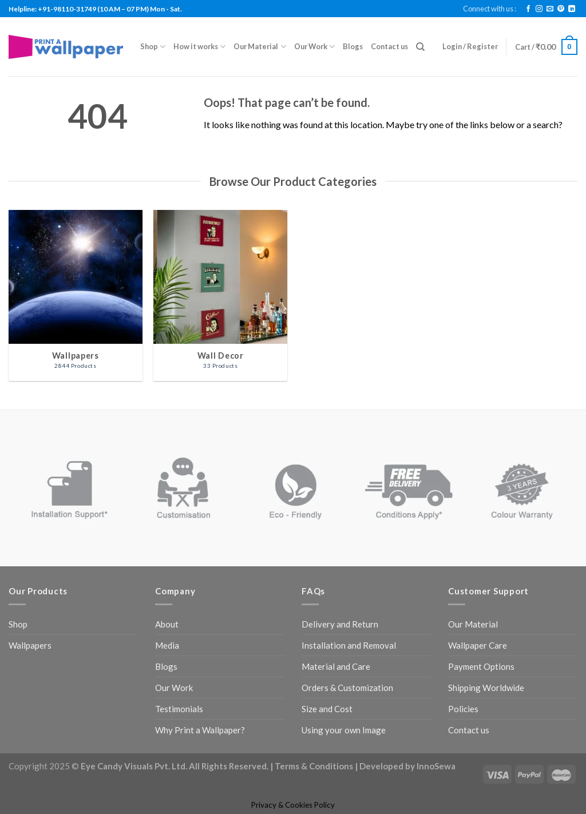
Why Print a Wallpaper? (200, 730)
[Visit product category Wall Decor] (220, 295)
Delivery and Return (340, 624)
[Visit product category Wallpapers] (75, 295)
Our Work (314, 46)
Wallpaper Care (477, 645)
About (167, 624)
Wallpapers (30, 645)
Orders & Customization (347, 687)
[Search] (420, 47)
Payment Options (481, 666)
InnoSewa (436, 766)
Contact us (389, 46)
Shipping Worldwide (486, 687)
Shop (152, 46)
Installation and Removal (349, 645)
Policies (463, 709)
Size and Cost (327, 709)
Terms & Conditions (314, 766)
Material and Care (336, 666)
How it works (199, 46)
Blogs (353, 46)
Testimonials (179, 709)
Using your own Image (344, 730)
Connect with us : (489, 8)
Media (167, 645)
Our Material (259, 46)
